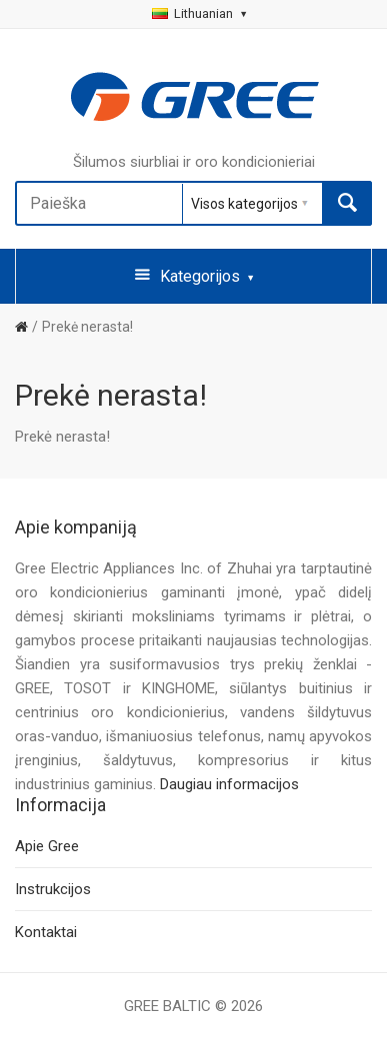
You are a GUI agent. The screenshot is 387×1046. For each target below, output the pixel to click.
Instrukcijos (53, 889)
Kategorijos (194, 275)
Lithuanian (199, 13)
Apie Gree (47, 846)
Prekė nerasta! (87, 327)
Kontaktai (46, 932)
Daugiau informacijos (229, 784)
